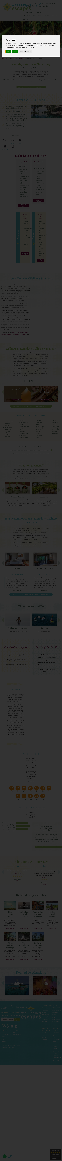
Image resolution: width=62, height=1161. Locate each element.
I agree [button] (8, 51)
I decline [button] (15, 51)
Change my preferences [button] (25, 51)
